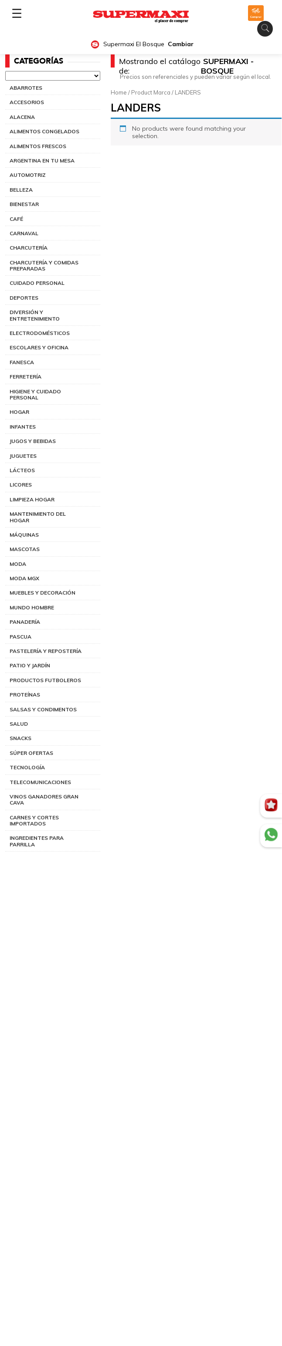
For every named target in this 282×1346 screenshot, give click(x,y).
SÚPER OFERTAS (31, 753)
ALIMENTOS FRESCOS (38, 146)
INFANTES (23, 426)
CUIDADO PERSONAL (37, 283)
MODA (18, 564)
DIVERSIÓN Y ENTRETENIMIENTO (35, 315)
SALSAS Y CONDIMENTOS (43, 709)
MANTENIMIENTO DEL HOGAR (38, 517)
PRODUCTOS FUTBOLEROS (45, 680)
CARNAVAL (24, 233)
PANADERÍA (25, 622)
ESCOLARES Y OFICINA (39, 347)
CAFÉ (16, 219)
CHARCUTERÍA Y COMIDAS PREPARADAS (44, 265)
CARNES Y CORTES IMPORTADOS (34, 820)
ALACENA (22, 117)
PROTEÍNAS (25, 694)
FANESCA (22, 362)
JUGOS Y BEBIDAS (33, 441)
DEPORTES (24, 297)
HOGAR (19, 412)
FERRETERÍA (25, 376)
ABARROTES (26, 88)
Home (119, 92)
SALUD (19, 723)
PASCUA (20, 636)
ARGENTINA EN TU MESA (42, 160)
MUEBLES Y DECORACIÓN (42, 592)
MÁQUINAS (24, 534)
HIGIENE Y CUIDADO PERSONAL (35, 394)
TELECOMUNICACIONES (40, 782)
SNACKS (20, 738)
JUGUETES (23, 456)
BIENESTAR (24, 204)
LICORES (21, 484)
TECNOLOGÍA (27, 767)
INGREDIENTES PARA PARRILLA (37, 841)
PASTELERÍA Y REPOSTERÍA (46, 651)
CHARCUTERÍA (29, 247)
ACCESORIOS (27, 102)
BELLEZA (21, 189)
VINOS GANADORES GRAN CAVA (44, 799)
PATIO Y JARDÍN (30, 665)
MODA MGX (24, 578)
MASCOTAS (25, 549)
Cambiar (181, 44)
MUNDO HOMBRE (32, 607)
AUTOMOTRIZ (28, 175)
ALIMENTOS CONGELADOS (44, 131)
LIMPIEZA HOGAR (32, 499)
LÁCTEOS (22, 470)
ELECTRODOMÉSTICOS (40, 333)
